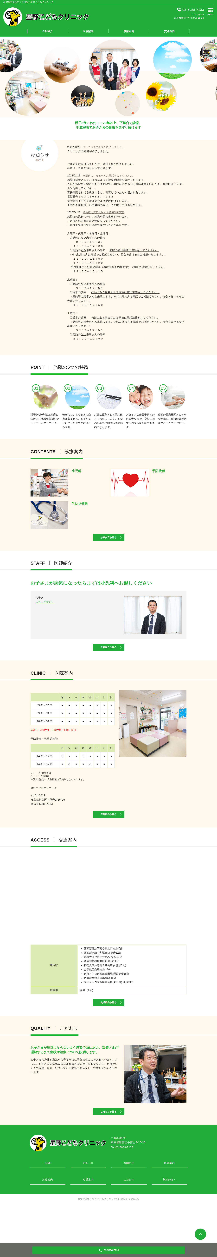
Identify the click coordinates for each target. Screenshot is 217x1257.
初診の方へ (169, 1216)
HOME (47, 1200)
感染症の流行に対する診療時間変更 (103, 212)
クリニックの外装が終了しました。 (103, 147)
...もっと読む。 (44, 637)
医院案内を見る (108, 835)
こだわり (129, 1216)
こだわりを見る (108, 1147)
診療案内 (129, 31)
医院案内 (88, 31)
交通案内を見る (108, 1031)
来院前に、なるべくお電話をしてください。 (109, 175)
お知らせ (88, 1200)
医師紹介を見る (108, 661)
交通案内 (169, 31)
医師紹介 (47, 31)
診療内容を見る (108, 543)
